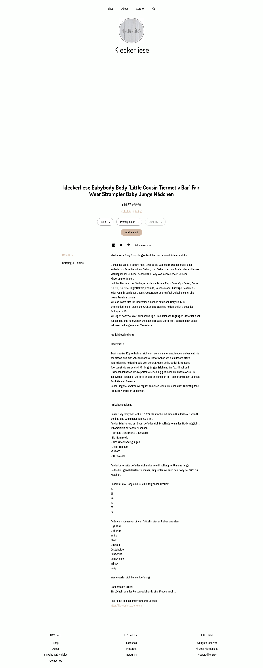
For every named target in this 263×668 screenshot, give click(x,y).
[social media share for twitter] (121, 245)
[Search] (154, 9)
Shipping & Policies (73, 263)
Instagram (131, 654)
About (124, 9)
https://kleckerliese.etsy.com (126, 605)
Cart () (140, 9)
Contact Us (55, 661)
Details (67, 255)
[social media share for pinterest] (129, 245)
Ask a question (142, 245)
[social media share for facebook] (114, 245)
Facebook (131, 643)
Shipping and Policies (56, 654)
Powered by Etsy (207, 654)
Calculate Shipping (131, 211)
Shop (110, 9)
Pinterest (131, 649)
